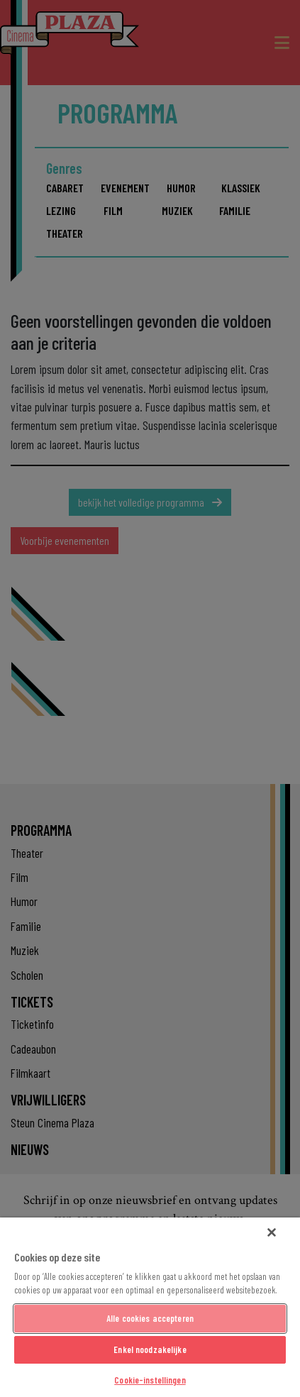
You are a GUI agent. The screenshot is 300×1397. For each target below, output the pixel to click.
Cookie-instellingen (149, 1380)
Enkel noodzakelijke (149, 1349)
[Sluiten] (271, 1232)
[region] (150, 1307)
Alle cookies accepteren (150, 1318)
